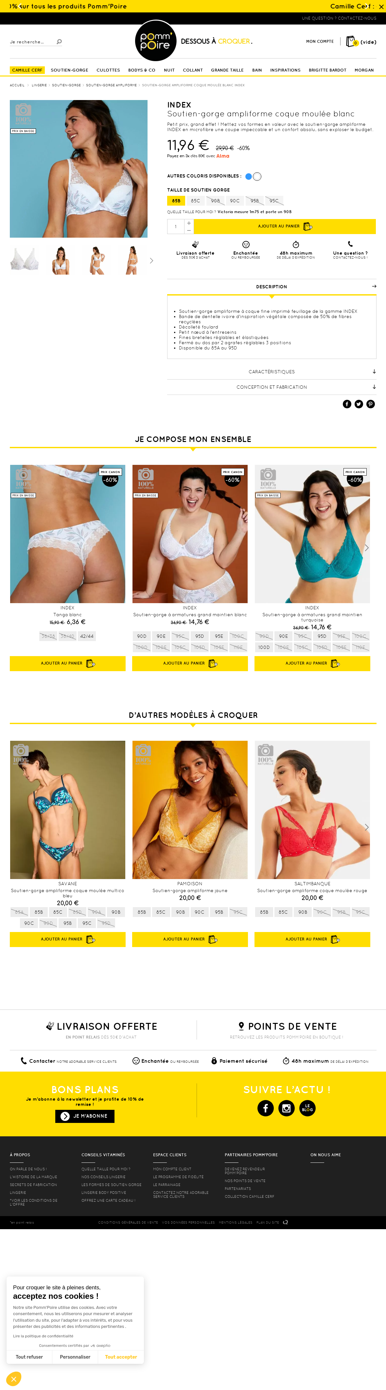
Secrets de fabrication (33, 1185)
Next (366, 547)
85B (176, 200)
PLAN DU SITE (267, 1222)
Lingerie (18, 1193)
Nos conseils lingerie (103, 1177)
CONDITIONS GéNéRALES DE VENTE (128, 1222)
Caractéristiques (313, 371)
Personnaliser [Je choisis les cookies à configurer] (75, 1357)
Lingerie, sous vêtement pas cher (42, 18)
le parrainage (167, 1185)
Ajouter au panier (285, 226)
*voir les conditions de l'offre (34, 1202)
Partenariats (238, 1189)
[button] (14, 1379)
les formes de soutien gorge (111, 1185)
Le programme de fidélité (178, 1177)
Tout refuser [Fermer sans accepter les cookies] (29, 1357)
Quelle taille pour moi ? (191, 212)
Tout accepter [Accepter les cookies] (121, 1357)
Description (316, 286)
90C (235, 200)
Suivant (151, 260)
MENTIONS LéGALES (236, 1222)
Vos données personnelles (188, 1222)
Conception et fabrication (307, 387)
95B (255, 201)
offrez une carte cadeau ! (108, 1200)
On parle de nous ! (28, 1169)
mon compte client (172, 1169)
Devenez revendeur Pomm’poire (245, 1171)
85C (195, 200)
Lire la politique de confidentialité (43, 1336)
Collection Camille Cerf (249, 1196)
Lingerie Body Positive (103, 1193)
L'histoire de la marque (33, 1177)
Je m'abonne (90, 1116)
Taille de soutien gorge (199, 190)
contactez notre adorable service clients (181, 1194)
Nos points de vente (245, 1181)
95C (274, 201)
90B (215, 201)
